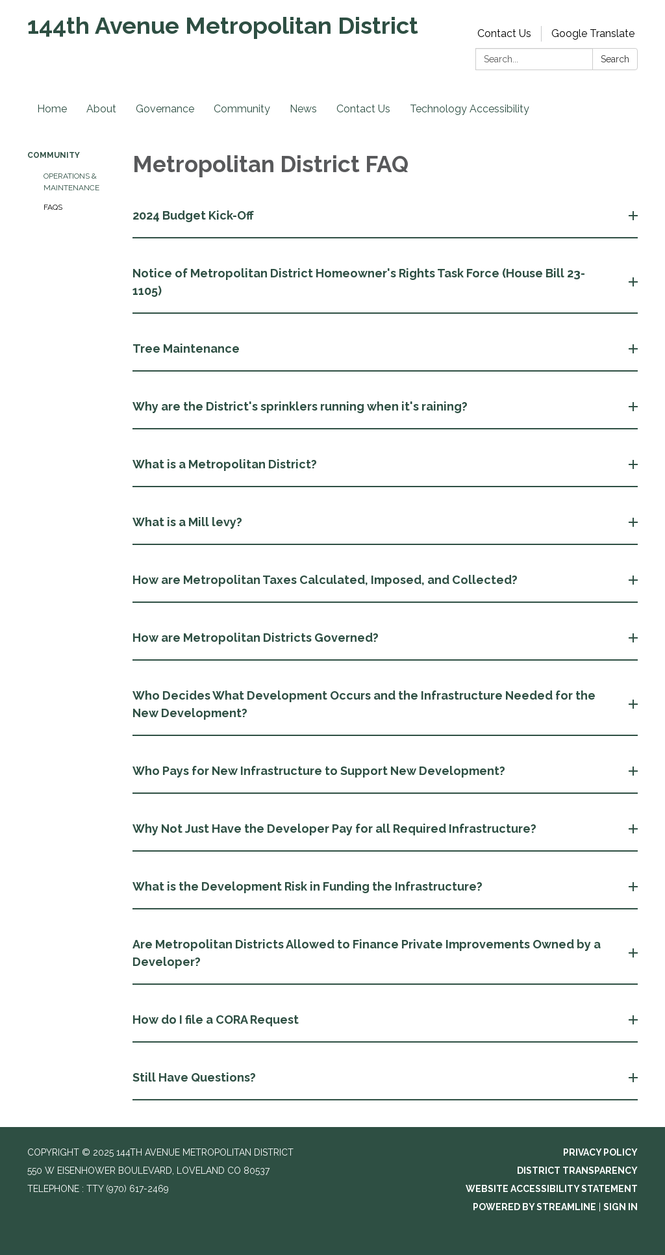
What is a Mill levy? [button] (188, 522)
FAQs (53, 207)
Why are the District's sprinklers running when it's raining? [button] (301, 406)
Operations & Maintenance (71, 181)
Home (52, 109)
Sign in (620, 1207)
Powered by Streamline (534, 1207)
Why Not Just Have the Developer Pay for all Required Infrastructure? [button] (335, 828)
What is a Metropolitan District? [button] (226, 464)
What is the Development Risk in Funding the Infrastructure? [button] (308, 886)
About (101, 109)
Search (615, 59)
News (303, 109)
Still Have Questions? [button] (195, 1077)
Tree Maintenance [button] (187, 348)
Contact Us (504, 33)
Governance (165, 109)
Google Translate (592, 33)
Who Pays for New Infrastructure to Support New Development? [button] (320, 771)
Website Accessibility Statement (552, 1189)
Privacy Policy (600, 1152)
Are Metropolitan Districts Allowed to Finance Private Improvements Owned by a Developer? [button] (366, 953)
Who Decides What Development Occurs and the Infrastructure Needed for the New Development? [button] (364, 704)
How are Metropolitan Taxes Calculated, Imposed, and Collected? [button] (326, 580)
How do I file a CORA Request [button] (216, 1019)
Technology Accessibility (469, 109)
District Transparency (577, 1170)
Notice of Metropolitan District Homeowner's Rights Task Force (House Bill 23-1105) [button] (358, 282)
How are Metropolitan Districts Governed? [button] (256, 637)
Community (242, 109)
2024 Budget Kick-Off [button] (194, 215)
